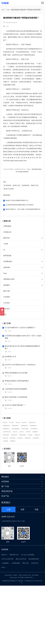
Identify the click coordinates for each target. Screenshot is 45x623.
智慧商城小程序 (9, 281)
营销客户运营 (8, 190)
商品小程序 (7, 430)
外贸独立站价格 (8, 463)
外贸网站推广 (8, 263)
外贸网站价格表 (21, 472)
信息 (8, 9)
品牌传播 (6, 269)
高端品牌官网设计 (25, 434)
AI (4, 252)
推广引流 (5, 524)
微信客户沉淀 (18, 185)
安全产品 (5, 533)
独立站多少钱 (20, 468)
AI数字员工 (35, 453)
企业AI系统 (7, 458)
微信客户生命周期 (19, 190)
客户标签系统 (8, 185)
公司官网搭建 (7, 477)
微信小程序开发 (21, 596)
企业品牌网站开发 (25, 439)
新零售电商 (7, 257)
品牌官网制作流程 (9, 439)
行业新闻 (6, 299)
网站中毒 (26, 600)
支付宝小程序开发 (7, 596)
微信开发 (6, 240)
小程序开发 (34, 600)
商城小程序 (7, 425)
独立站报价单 (7, 472)
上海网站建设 (15, 600)
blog (5, 275)
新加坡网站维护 (34, 596)
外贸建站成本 (7, 468)
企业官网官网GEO (25, 449)
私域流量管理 (28, 185)
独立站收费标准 (35, 472)
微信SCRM (11, 37)
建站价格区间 (32, 468)
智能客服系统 (18, 458)
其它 (5, 316)
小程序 (5, 246)
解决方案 (6, 293)
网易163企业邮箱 (9, 449)
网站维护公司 (14, 592)
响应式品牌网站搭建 (25, 444)
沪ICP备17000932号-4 (26, 615)
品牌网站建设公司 (9, 444)
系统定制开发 (7, 529)
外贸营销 (5, 519)
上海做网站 (5, 600)
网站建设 (5, 514)
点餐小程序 (29, 425)
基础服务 (6, 287)
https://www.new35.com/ (18, 160)
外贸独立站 (7, 234)
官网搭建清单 (20, 477)
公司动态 (6, 305)
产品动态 (6, 310)
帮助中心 (4, 592)
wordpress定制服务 (28, 592)
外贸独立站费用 (32, 458)
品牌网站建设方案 (9, 434)
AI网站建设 (7, 228)
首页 (3, 9)
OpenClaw (24, 453)
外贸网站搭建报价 (23, 463)
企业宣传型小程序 (20, 430)
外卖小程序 (18, 425)
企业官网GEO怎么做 (10, 453)
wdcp (3, 605)
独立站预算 (36, 463)
